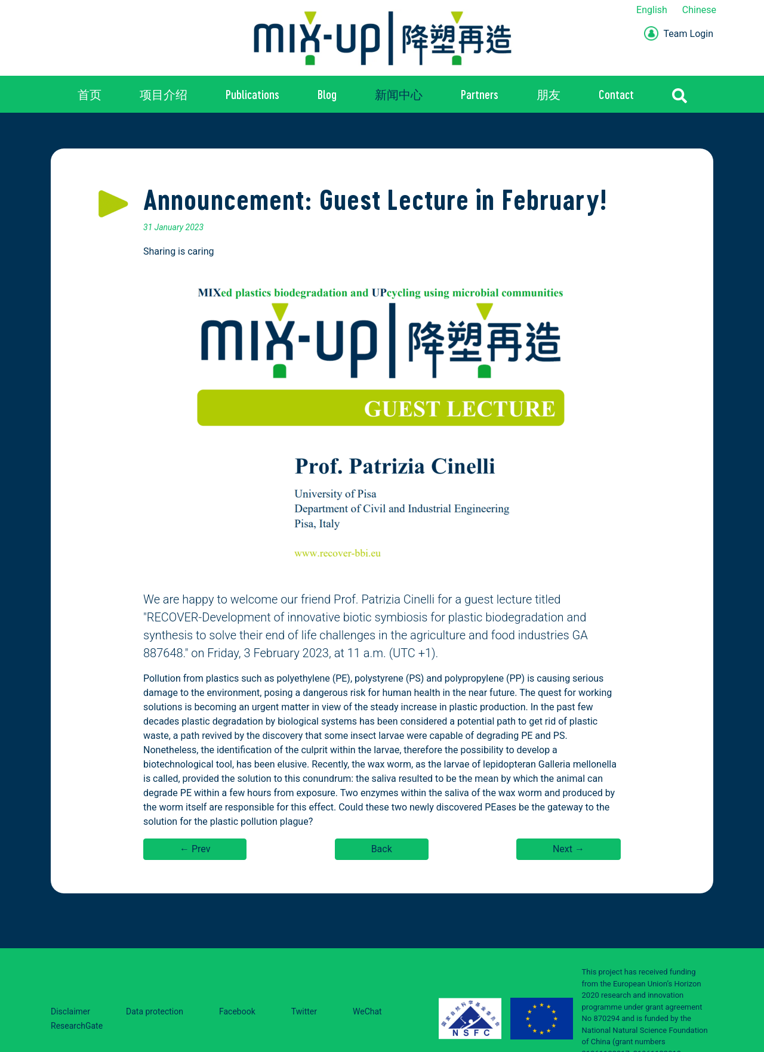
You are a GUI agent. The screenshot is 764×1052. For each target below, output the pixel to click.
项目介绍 (163, 94)
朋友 (548, 94)
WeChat (367, 1011)
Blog (327, 94)
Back (381, 849)
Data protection (154, 1011)
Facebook (237, 1011)
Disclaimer (70, 1011)
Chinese (699, 10)
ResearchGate (77, 1026)
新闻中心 (399, 94)
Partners (479, 94)
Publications (252, 94)
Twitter (304, 1011)
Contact (616, 94)
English (651, 10)
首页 (89, 94)
